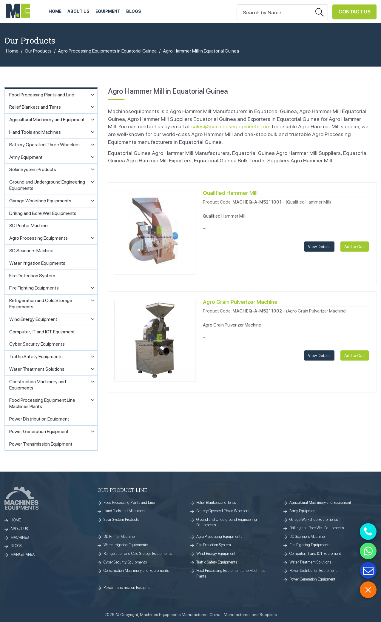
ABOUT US (78, 11)
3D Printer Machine (119, 536)
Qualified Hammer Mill (230, 193)
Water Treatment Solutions (310, 562)
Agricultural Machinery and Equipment (320, 502)
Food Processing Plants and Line (129, 502)
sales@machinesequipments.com (230, 126)
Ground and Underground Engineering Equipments (226, 522)
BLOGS (16, 546)
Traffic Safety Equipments (216, 562)
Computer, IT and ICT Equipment (315, 553)
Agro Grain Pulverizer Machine (240, 302)
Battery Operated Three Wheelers (222, 511)
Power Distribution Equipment (313, 570)
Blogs (133, 11)
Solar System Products (121, 519)
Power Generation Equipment (312, 579)
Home (12, 51)
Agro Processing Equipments (219, 536)
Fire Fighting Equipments (309, 545)
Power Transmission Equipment (129, 587)
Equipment (107, 11)
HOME (55, 11)
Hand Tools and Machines (124, 511)
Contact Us (354, 12)
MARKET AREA (22, 554)
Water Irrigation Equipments (126, 545)
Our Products (38, 51)
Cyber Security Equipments (125, 562)
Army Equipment (303, 511)
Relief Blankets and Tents (216, 502)
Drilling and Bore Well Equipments (316, 528)
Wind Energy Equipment (215, 553)
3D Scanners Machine (307, 536)
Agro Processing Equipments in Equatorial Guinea (107, 51)
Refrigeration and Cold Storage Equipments (138, 553)
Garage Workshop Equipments (313, 519)
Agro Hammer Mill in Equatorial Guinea (201, 51)
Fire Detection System (213, 545)
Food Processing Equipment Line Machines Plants (230, 573)
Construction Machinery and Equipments (136, 570)
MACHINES (19, 537)
